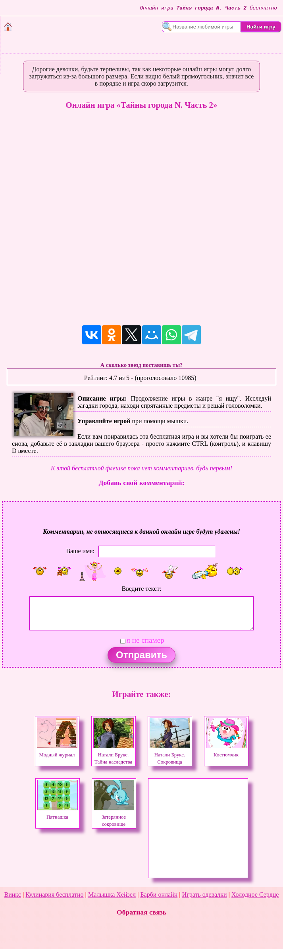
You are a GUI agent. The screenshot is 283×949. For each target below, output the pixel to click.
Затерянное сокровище (114, 817)
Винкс (12, 894)
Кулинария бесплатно (54, 894)
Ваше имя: (80, 550)
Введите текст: (142, 588)
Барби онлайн (158, 894)
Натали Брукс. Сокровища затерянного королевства (170, 762)
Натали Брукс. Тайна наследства (113, 755)
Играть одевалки (204, 894)
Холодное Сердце (255, 894)
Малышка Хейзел (112, 894)
